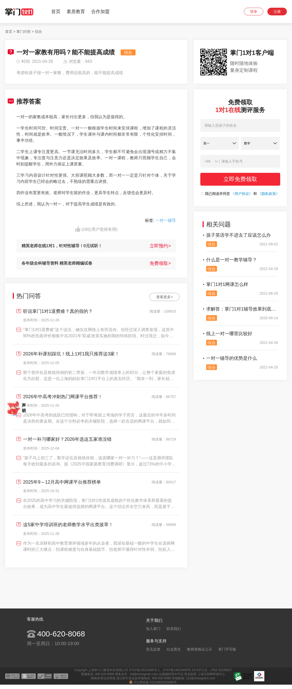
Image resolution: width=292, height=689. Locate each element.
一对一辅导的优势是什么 (231, 358)
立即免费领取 (240, 179)
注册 (277, 11)
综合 (38, 31)
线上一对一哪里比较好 (229, 333)
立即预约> (160, 245)
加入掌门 (153, 629)
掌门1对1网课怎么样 (227, 284)
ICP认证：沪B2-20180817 (214, 670)
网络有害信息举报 (103, 678)
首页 (55, 11)
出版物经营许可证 (171, 674)
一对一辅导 (165, 220)
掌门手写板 (227, 649)
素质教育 (76, 11)
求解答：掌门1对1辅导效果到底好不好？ (242, 309)
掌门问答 (23, 31)
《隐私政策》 (268, 194)
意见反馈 (153, 649)
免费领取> (160, 263)
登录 (253, 11)
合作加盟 (100, 11)
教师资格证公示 (199, 649)
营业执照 (190, 674)
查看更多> (164, 297)
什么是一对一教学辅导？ (231, 259)
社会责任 (173, 649)
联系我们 (173, 629)
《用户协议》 (242, 194)
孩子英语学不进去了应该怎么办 (238, 235)
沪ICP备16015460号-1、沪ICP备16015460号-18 (162, 670)
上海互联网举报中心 (211, 674)
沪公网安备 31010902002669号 (153, 682)
